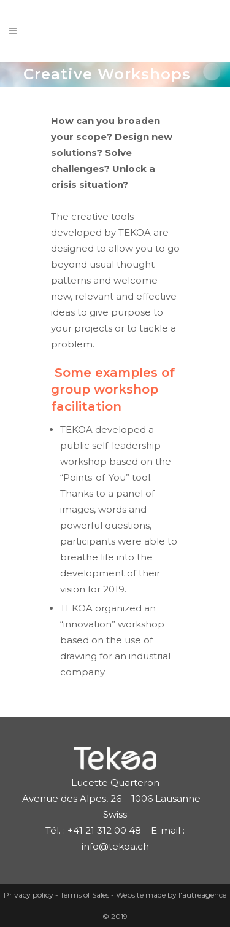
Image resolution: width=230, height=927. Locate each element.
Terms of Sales (85, 894)
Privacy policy (29, 894)
